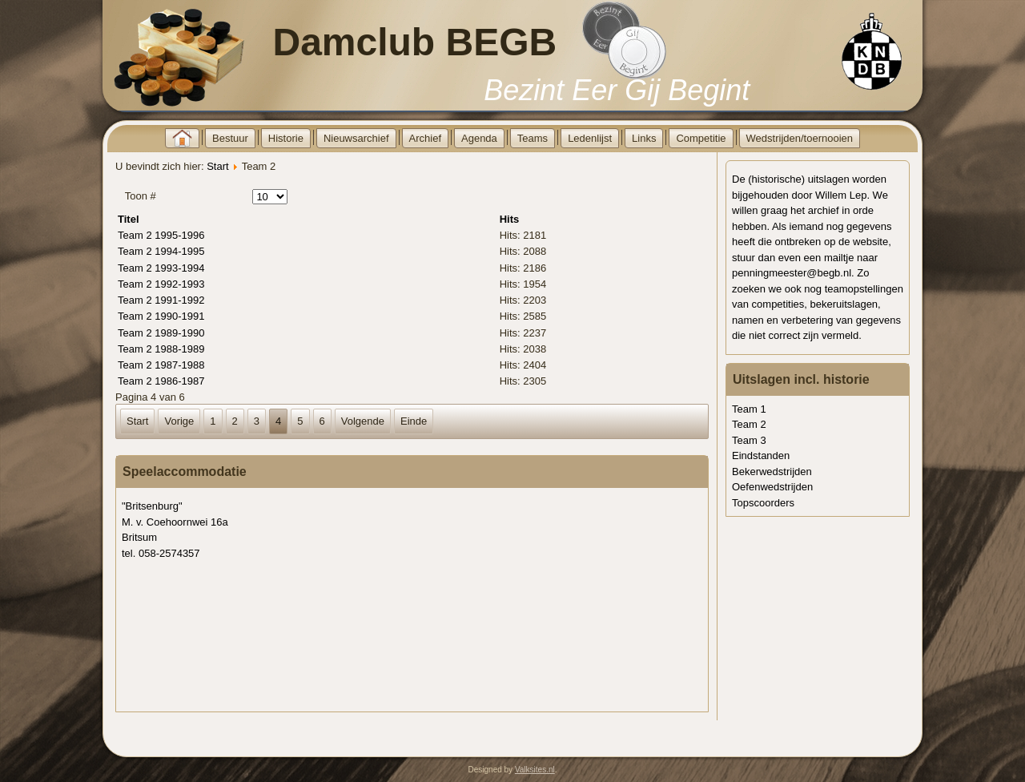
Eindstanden (761, 455)
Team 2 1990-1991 (161, 316)
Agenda (479, 138)
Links (644, 138)
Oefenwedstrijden (772, 487)
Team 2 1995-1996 (161, 235)
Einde (413, 421)
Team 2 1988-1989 (161, 349)
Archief (425, 138)
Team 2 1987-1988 (161, 365)
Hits (510, 219)
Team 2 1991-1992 (161, 300)
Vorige (179, 421)
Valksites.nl (535, 769)
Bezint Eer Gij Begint (617, 90)
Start (217, 166)
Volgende (362, 421)
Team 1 (749, 409)
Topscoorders (763, 503)
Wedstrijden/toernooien (799, 138)
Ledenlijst (590, 138)
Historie (285, 138)
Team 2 (749, 424)
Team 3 (749, 440)
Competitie (701, 138)
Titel (128, 219)
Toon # (140, 196)
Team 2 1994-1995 (161, 251)
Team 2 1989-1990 (161, 333)
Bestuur (230, 138)
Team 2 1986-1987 (161, 381)
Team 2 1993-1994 (161, 268)
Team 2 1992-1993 (161, 284)
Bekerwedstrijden (772, 472)
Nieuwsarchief (356, 138)
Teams (532, 138)
